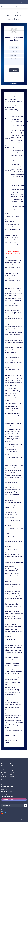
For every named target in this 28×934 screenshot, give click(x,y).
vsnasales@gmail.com (14, 673)
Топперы (2, 769)
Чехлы (2, 770)
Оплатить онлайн (13, 769)
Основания (3, 776)
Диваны (2, 765)
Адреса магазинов (23, 2)
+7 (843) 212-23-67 (10, 2)
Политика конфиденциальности (19, 819)
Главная (8, 12)
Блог (11, 774)
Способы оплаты (13, 767)
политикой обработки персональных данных (15, 74)
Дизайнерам (12, 770)
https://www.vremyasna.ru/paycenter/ (13, 244)
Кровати (2, 774)
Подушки (3, 778)
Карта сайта (12, 776)
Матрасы (3, 767)
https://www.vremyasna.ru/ (21, 206)
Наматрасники (4, 772)
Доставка (12, 765)
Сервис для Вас (13, 772)
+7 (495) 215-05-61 (7, 786)
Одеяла (2, 779)
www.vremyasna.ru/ (9, 99)
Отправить (14, 70)
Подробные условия (14, 83)
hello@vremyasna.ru (7, 791)
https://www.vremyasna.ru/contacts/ (19, 121)
